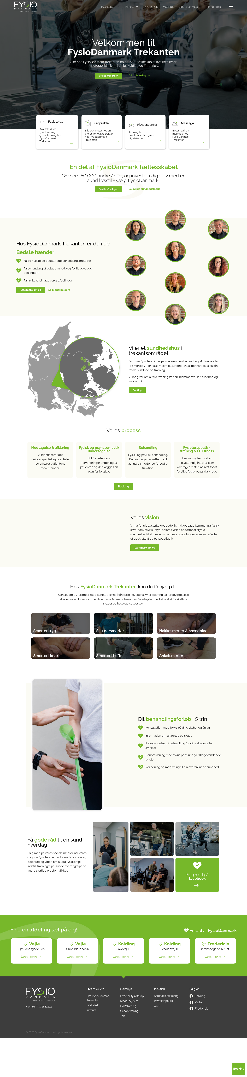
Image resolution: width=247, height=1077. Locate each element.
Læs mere (29, 995)
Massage (168, 6)
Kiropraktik (151, 6)
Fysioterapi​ (59, 123)
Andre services (190, 6)
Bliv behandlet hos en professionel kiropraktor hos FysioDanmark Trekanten (96, 138)
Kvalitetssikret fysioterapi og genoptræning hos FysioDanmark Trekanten (50, 138)
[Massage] (176, 124)
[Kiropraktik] (89, 123)
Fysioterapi (110, 6)
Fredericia (218, 982)
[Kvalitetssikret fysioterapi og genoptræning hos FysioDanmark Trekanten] (70, 144)
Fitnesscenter (150, 126)
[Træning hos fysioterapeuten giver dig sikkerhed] (158, 141)
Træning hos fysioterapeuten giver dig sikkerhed (140, 137)
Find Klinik (214, 6)
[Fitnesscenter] (133, 126)
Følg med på (197, 915)
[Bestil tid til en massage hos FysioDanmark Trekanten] (201, 142)
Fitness (131, 6)
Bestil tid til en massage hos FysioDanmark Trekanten (180, 138)
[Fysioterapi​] (43, 123)
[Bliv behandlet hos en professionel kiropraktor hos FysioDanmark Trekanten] (116, 144)
